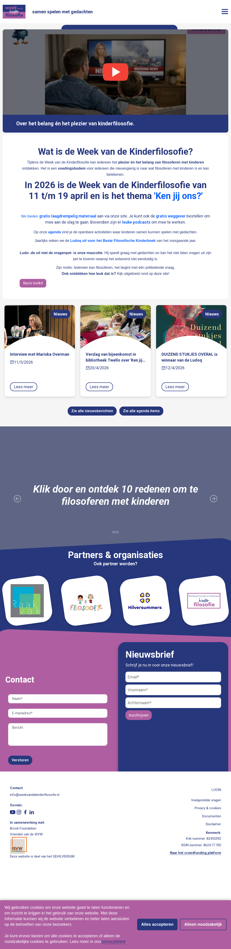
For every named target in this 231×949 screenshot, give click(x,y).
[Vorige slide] (17, 571)
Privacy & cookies (208, 881)
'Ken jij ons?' (178, 268)
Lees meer (23, 459)
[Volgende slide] (213, 571)
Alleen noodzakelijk (203, 924)
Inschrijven (139, 787)
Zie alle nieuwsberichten (92, 484)
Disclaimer (213, 897)
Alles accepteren (157, 924)
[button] (225, 12)
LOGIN (216, 862)
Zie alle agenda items (141, 484)
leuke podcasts (136, 294)
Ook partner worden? (115, 636)
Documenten (211, 889)
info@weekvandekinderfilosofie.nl (34, 867)
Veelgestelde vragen (206, 873)
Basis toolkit (33, 355)
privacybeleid (114, 941)
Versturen (20, 832)
